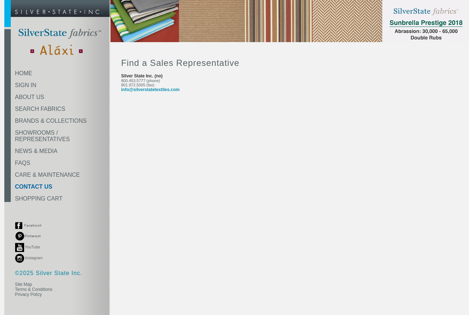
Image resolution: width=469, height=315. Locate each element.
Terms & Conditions (34, 289)
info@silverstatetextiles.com (150, 89)
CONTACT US (34, 187)
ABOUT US (30, 97)
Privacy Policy (28, 294)
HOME (23, 73)
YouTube (27, 247)
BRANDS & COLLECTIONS (51, 121)
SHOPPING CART (39, 198)
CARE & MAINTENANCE (47, 175)
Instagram (29, 258)
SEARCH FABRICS (40, 109)
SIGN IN (26, 85)
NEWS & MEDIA (36, 151)
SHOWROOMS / (42, 136)
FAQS (23, 163)
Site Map (23, 284)
